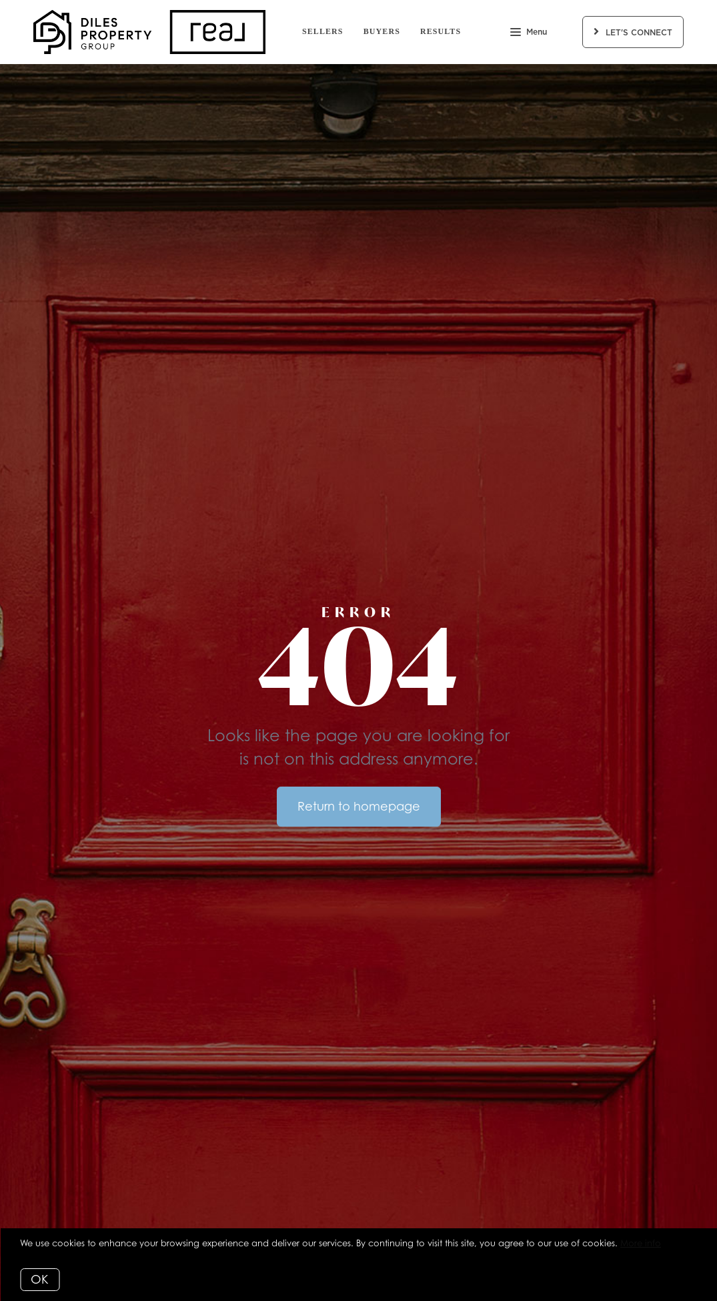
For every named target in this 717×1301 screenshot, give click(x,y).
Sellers (322, 31)
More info (640, 1243)
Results (440, 31)
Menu (529, 33)
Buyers (382, 31)
